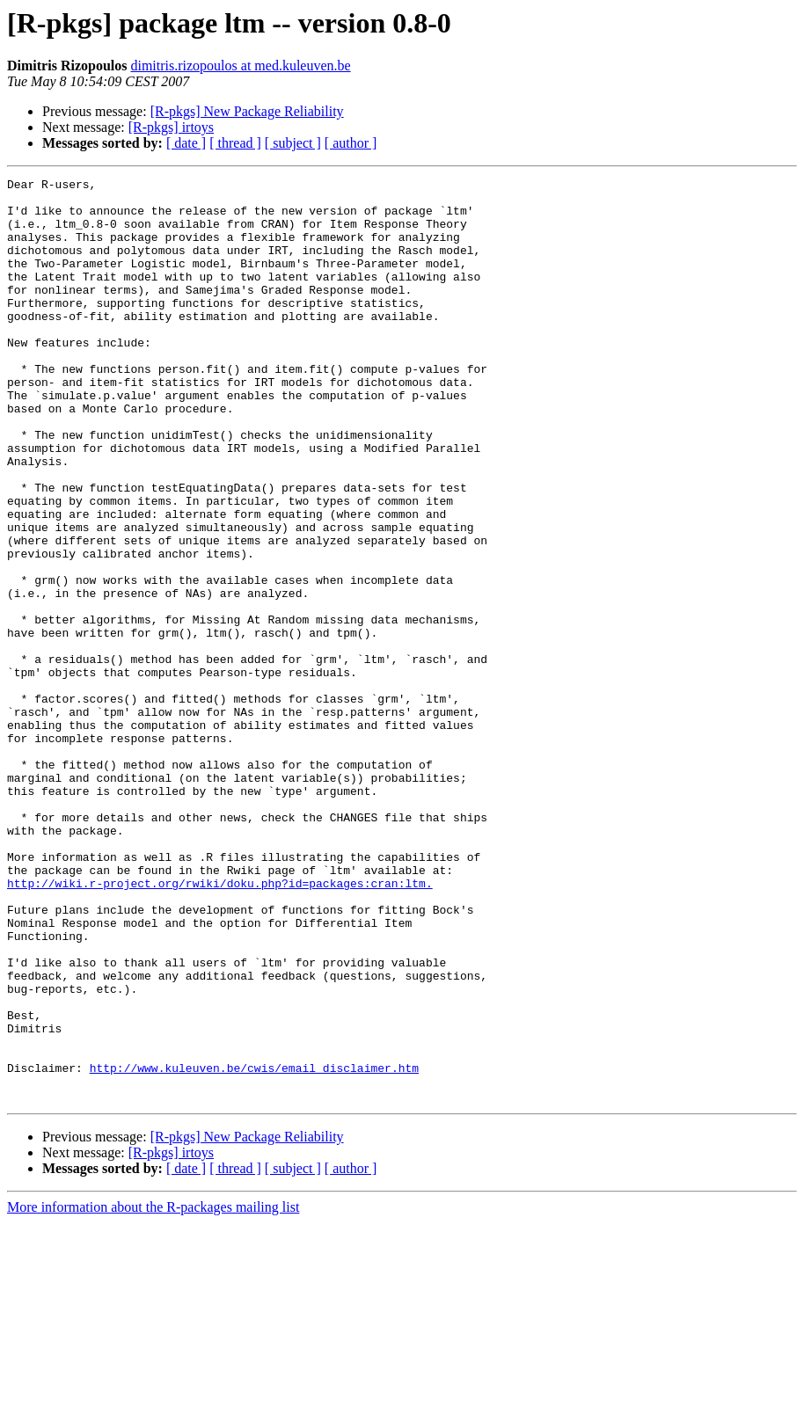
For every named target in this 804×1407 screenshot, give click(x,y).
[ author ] (351, 142)
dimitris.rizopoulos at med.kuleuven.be (240, 65)
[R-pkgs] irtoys (171, 127)
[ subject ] (293, 142)
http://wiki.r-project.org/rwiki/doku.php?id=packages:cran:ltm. (220, 1025)
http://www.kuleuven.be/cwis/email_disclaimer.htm (254, 1247)
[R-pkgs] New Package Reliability (247, 111)
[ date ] (186, 142)
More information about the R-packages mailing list (153, 1391)
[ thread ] (235, 142)
